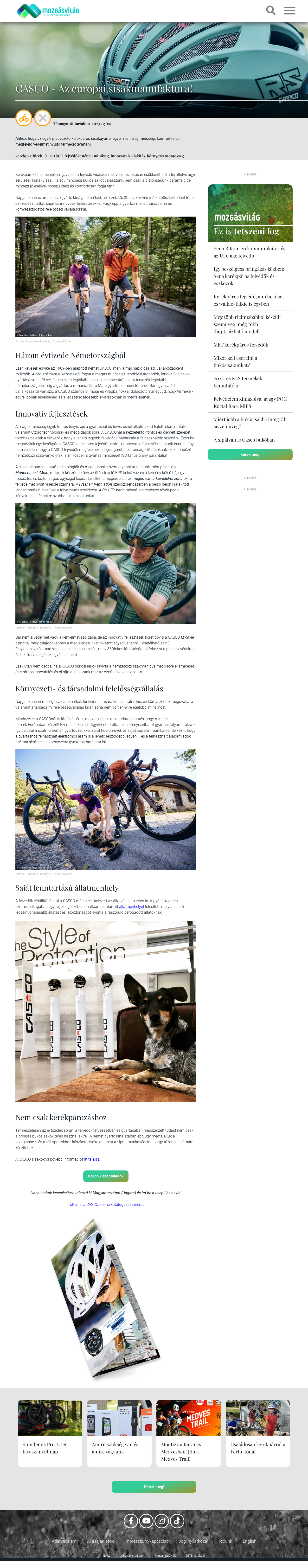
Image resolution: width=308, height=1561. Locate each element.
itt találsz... (93, 1159)
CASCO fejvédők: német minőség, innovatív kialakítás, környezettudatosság (117, 155)
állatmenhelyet (131, 906)
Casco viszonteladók (106, 1176)
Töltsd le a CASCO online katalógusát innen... (106, 1204)
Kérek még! (250, 454)
